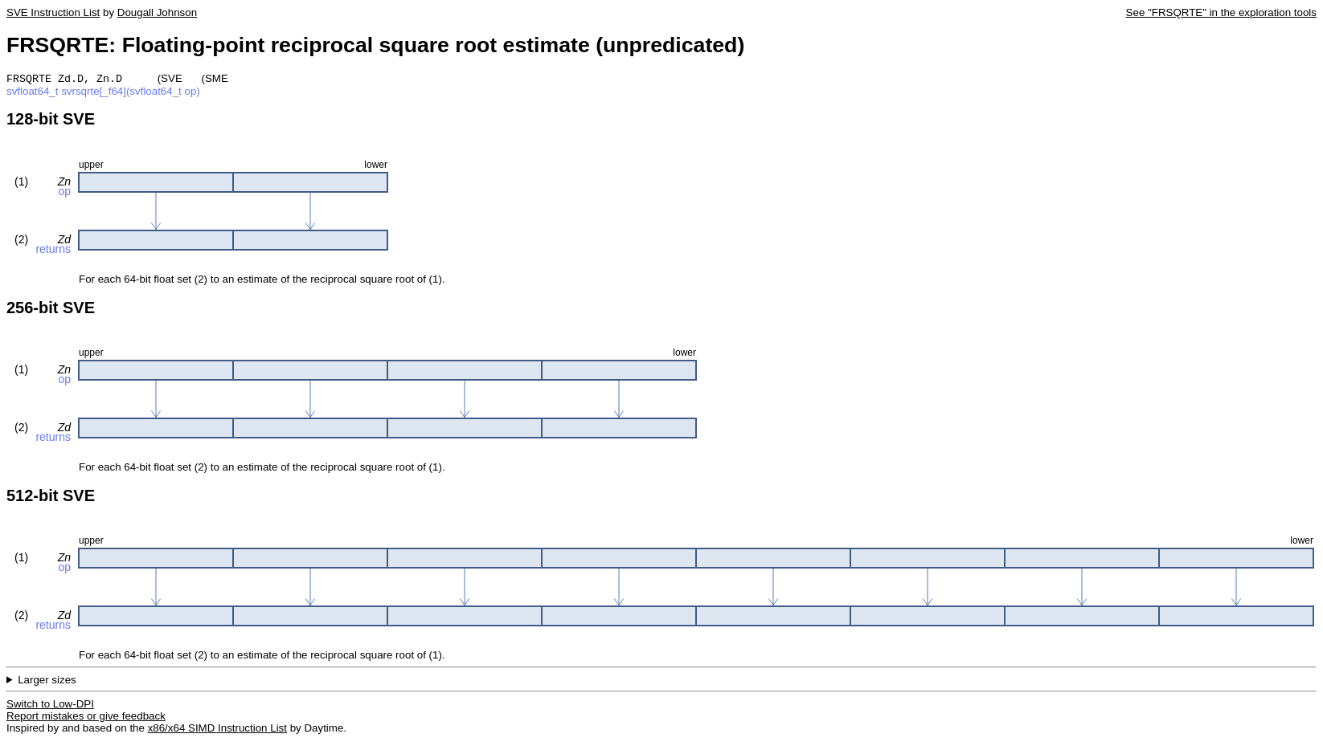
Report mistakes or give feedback (86, 717)
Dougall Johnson (157, 12)
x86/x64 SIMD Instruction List (217, 730)
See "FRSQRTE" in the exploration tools (1221, 12)
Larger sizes (47, 681)
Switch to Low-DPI (50, 705)
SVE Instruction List (53, 12)
